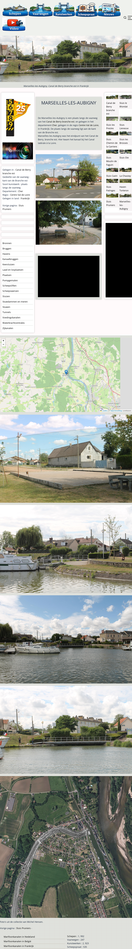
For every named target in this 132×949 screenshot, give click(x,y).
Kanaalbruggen (10, 259)
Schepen (71, 936)
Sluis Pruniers (23, 928)
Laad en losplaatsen (12, 269)
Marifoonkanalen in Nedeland (19, 936)
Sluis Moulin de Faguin (111, 161)
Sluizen (6, 296)
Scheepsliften (9, 285)
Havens (6, 253)
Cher (54, 125)
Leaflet (103, 411)
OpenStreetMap (116, 411)
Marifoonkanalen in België (17, 941)
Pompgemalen (10, 280)
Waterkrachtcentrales (13, 322)
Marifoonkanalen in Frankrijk (19, 946)
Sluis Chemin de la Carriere (111, 143)
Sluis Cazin (111, 175)
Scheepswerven (10, 290)
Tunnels (6, 312)
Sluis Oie (124, 157)
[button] (66, 372)
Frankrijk (25, 198)
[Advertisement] (68, 276)
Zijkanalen (7, 328)
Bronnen (7, 243)
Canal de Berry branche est (60, 121)
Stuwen (6, 306)
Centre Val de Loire (88, 125)
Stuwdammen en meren (15, 301)
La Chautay (125, 175)
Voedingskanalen (11, 317)
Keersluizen (8, 264)
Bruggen (6, 248)
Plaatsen (6, 275)
